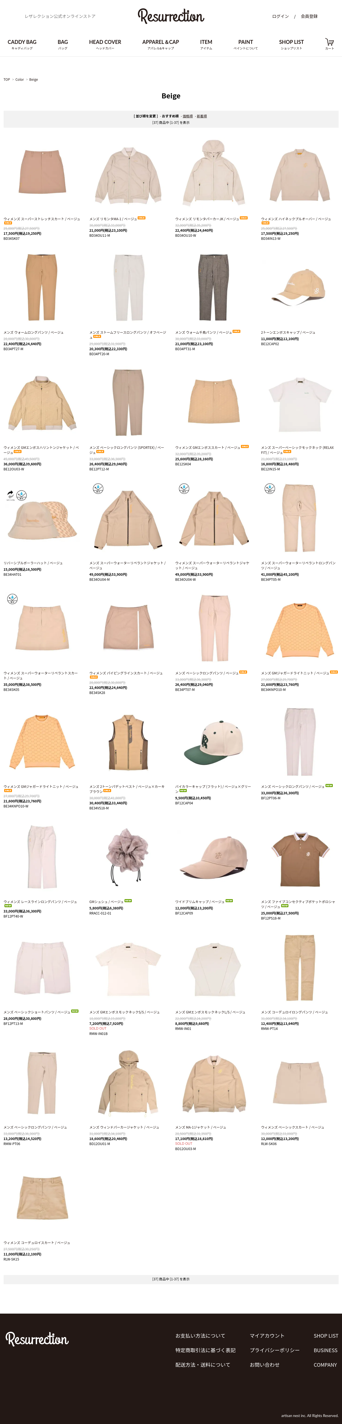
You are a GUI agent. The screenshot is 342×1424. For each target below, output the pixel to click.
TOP (7, 79)
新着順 (202, 115)
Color (19, 79)
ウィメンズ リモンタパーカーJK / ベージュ (211, 218)
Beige (33, 79)
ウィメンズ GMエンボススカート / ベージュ (212, 447)
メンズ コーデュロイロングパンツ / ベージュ (294, 1012)
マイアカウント (267, 1335)
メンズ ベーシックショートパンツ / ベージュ (42, 1012)
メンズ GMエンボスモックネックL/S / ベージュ (210, 1012)
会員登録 (309, 16)
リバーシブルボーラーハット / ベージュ (33, 562)
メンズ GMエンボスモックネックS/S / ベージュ (124, 1012)
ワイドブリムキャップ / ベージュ (204, 901)
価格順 (188, 115)
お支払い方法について (200, 1335)
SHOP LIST (326, 1335)
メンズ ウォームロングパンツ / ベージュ (34, 332)
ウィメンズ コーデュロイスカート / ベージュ (37, 1242)
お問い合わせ (265, 1364)
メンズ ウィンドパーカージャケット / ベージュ (124, 1127)
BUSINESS (326, 1350)
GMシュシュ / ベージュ (111, 901)
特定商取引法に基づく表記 (205, 1350)
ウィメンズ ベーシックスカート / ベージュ (292, 1127)
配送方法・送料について (202, 1364)
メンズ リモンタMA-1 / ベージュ (117, 218)
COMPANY (325, 1364)
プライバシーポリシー (275, 1350)
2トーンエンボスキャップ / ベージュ (288, 332)
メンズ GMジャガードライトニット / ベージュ (299, 672)
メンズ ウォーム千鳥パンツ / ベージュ (208, 332)
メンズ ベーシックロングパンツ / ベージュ (211, 672)
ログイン (280, 16)
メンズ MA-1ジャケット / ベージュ (200, 1127)
